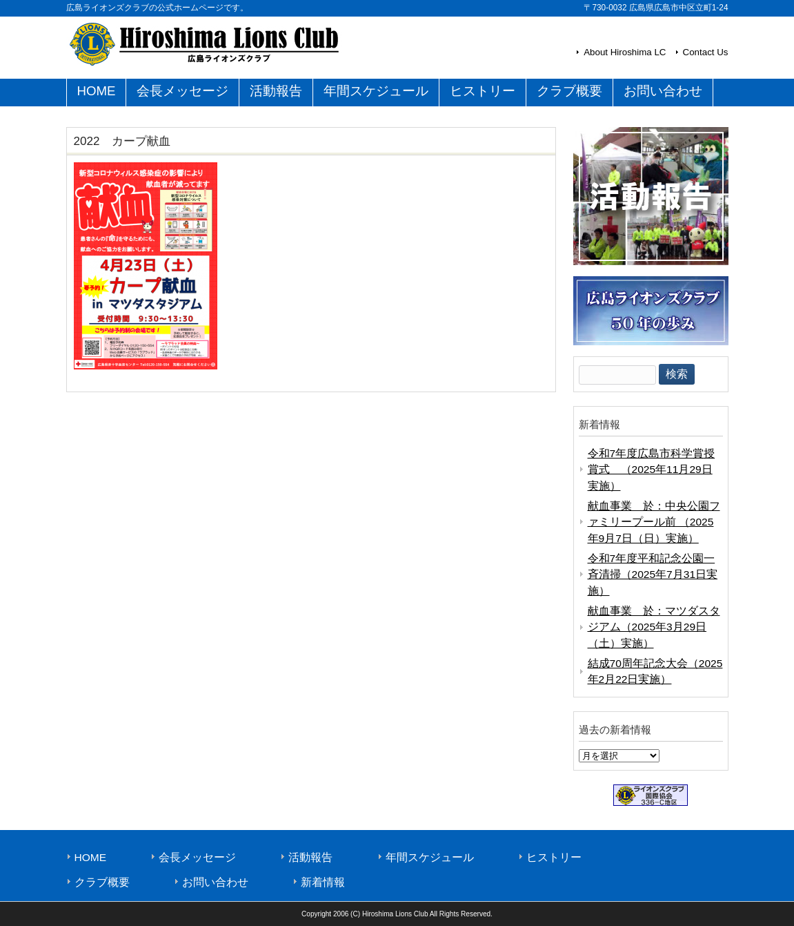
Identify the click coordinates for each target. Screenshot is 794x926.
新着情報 (323, 882)
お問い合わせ (215, 882)
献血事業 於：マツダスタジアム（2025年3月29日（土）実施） (654, 627)
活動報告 (310, 857)
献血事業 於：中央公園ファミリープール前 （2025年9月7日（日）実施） (654, 522)
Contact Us (705, 52)
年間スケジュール (430, 857)
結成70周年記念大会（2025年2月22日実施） (655, 671)
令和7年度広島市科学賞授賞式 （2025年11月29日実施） (651, 469)
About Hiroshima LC (625, 52)
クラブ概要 (102, 882)
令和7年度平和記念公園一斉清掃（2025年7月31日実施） (653, 574)
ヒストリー (554, 857)
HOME (91, 857)
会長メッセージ (197, 857)
